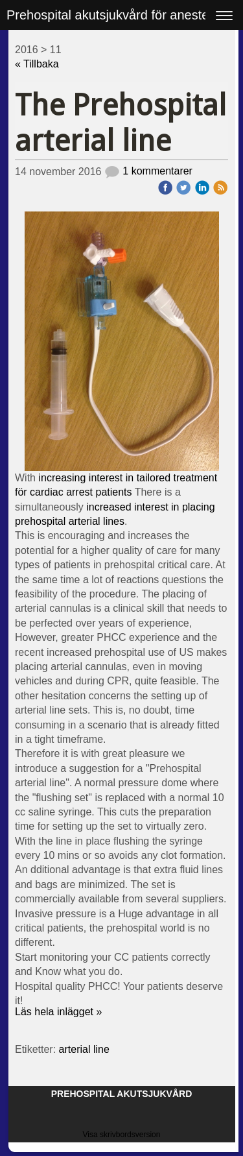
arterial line (84, 1049)
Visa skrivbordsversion (122, 1134)
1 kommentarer (148, 170)
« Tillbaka (37, 63)
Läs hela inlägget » (58, 1011)
